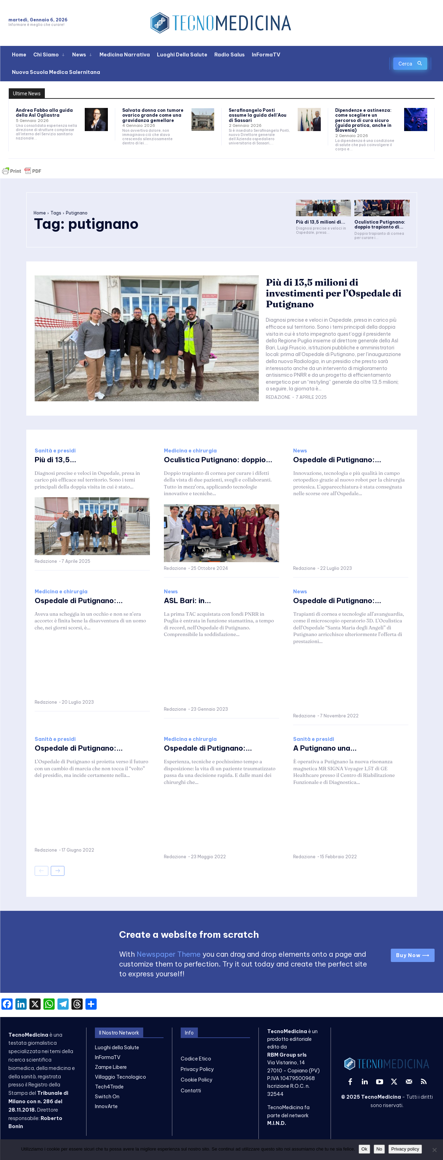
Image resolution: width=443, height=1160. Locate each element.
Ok (364, 1149)
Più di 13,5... (55, 459)
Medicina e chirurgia (190, 450)
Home (40, 213)
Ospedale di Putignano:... (337, 459)
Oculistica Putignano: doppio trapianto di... (379, 224)
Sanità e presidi (55, 450)
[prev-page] (41, 871)
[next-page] (57, 871)
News (300, 450)
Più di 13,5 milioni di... (320, 222)
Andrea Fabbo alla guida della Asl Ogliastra (44, 113)
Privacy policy (405, 1149)
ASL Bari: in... (187, 600)
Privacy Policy (197, 1069)
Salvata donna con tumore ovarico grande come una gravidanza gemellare (153, 115)
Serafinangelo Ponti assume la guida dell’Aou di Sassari (257, 115)
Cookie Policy (197, 1080)
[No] (434, 1149)
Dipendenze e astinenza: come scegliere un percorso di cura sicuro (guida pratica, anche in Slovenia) (363, 120)
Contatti (191, 1090)
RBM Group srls (287, 1055)
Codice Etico (196, 1059)
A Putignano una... (325, 748)
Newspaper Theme (169, 954)
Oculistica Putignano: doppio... (218, 459)
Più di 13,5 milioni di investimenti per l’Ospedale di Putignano (333, 293)
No (379, 1149)
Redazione (278, 397)
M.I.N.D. (276, 1123)
